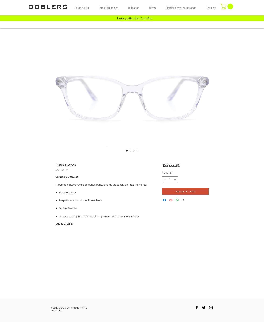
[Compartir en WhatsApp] (177, 200)
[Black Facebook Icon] (196, 307)
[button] (227, 6)
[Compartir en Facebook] (164, 200)
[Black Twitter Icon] (203, 307)
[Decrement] (165, 180)
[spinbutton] (170, 180)
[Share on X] (184, 200)
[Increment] (175, 180)
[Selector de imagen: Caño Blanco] (127, 150)
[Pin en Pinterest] (171, 200)
